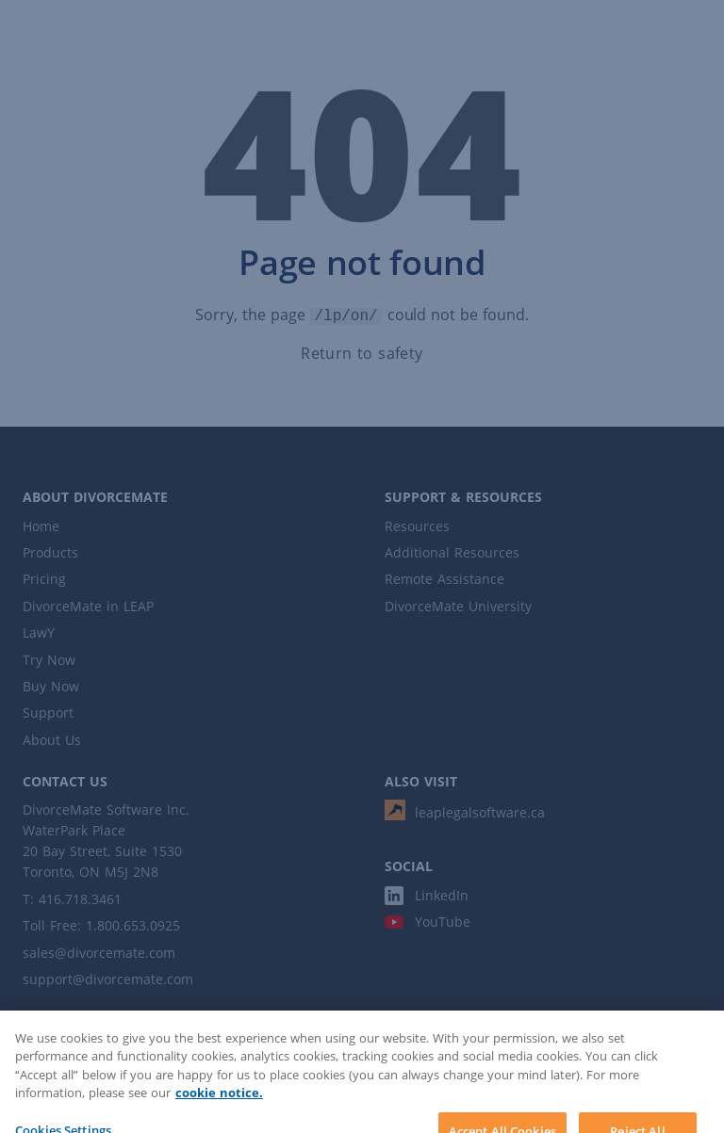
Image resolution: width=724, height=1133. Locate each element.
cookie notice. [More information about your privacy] (219, 1106)
